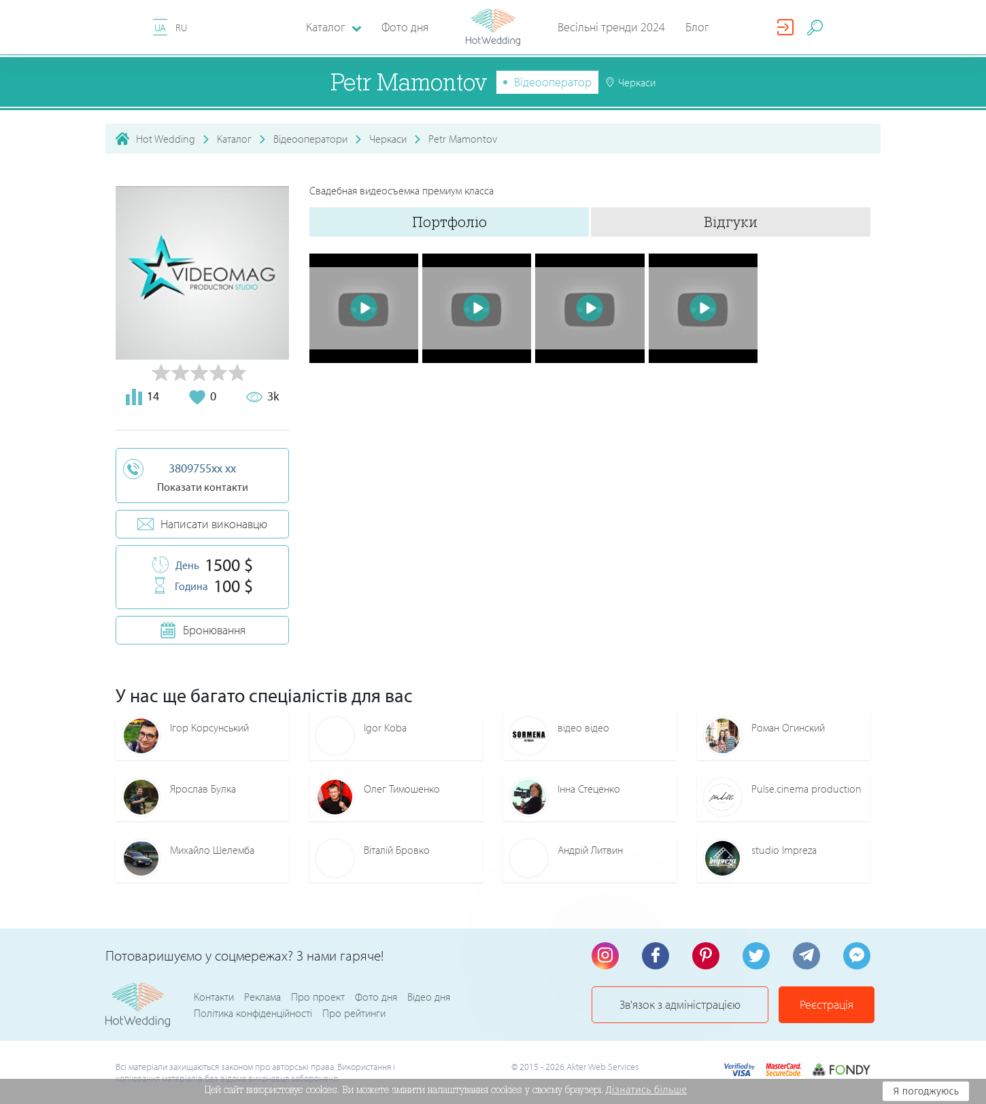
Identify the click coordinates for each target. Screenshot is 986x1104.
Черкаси (388, 138)
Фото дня (404, 27)
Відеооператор (553, 82)
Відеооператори (310, 138)
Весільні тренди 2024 (611, 27)
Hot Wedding (165, 138)
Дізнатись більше (646, 1090)
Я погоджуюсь (926, 1091)
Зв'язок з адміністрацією (680, 1004)
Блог (697, 27)
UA (160, 27)
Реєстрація (826, 1004)
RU (181, 27)
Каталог (234, 138)
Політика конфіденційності (253, 1013)
